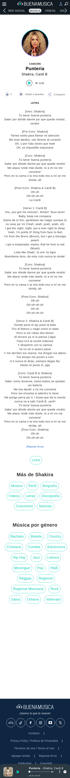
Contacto (34, 733)
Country (55, 536)
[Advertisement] (35, 652)
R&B (54, 568)
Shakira (27, 74)
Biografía (50, 486)
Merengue (22, 568)
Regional (46, 578)
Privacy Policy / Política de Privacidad (34, 740)
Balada (36, 536)
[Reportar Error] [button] (35, 446)
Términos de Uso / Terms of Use (34, 748)
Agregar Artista (20, 755)
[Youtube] (50, 722)
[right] (65, 10)
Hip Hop (19, 557)
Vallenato (53, 599)
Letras (30, 496)
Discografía (50, 496)
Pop (40, 568)
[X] (60, 722)
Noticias (45, 506)
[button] (56, 95)
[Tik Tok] (20, 722)
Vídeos (50, 10)
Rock (55, 589)
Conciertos (24, 506)
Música (35, 10)
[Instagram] (40, 722)
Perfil (32, 486)
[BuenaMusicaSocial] (11, 722)
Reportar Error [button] (48, 755)
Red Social (16, 10)
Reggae (25, 578)
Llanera (53, 557)
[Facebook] (30, 722)
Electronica (56, 547)
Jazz (36, 557)
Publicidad (24, 763)
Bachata (17, 536)
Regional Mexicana (28, 589)
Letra (36, 460)
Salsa (15, 599)
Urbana (33, 599)
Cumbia (34, 547)
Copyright (46, 763)
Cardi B (42, 74)
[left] (4, 10)
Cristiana (14, 547)
